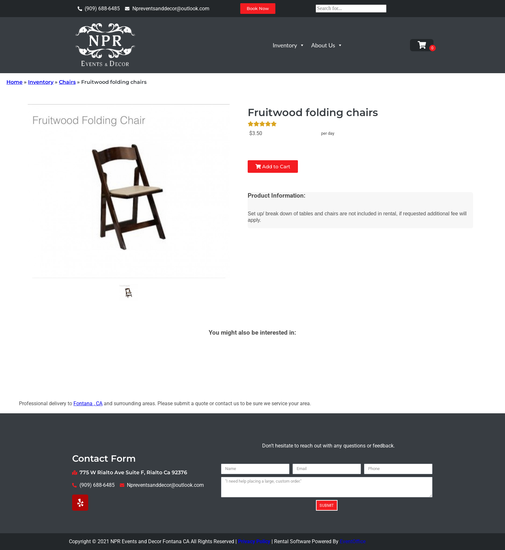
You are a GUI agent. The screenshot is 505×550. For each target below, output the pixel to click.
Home (14, 82)
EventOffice (353, 541)
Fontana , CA (87, 403)
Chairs (67, 82)
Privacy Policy (254, 541)
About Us (327, 45)
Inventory (289, 45)
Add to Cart (272, 166)
